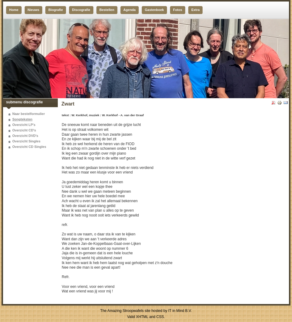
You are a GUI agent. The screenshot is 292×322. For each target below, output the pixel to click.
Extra (195, 10)
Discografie (81, 10)
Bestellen (106, 10)
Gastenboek (154, 10)
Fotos (177, 10)
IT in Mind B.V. (180, 311)
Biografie (55, 10)
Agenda (129, 10)
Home (14, 10)
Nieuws (34, 10)
